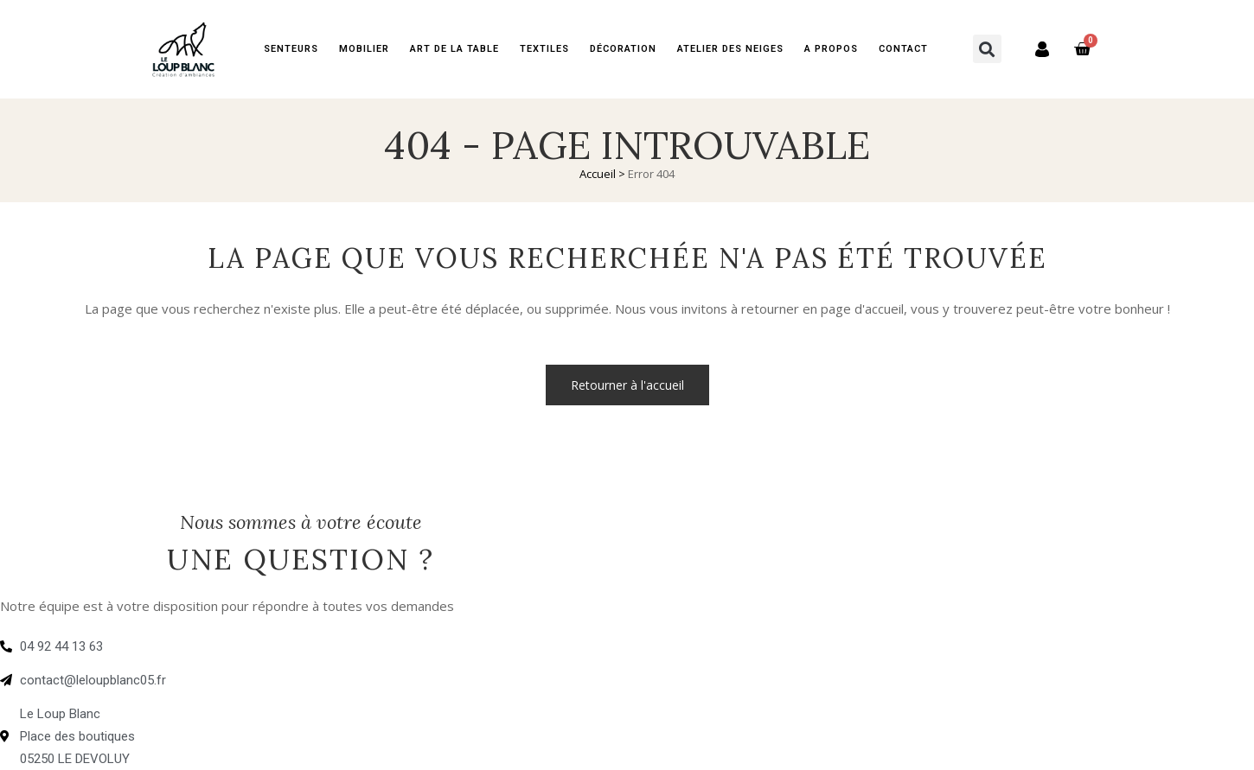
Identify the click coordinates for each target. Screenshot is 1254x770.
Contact (903, 48)
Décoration (623, 48)
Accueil (597, 173)
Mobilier (364, 48)
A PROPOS (831, 48)
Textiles (544, 48)
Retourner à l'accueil (627, 385)
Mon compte (1033, 49)
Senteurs (291, 48)
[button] (987, 49)
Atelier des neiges (730, 48)
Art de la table (454, 48)
